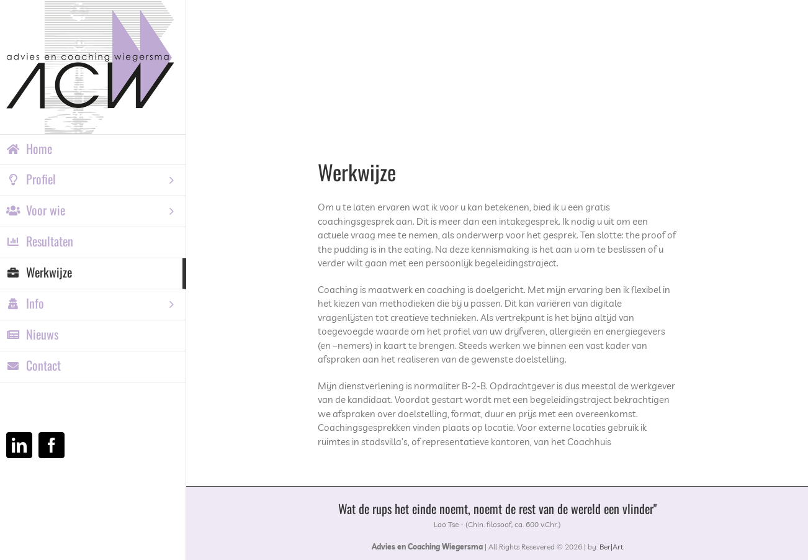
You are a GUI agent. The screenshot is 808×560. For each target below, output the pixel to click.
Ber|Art (611, 546)
